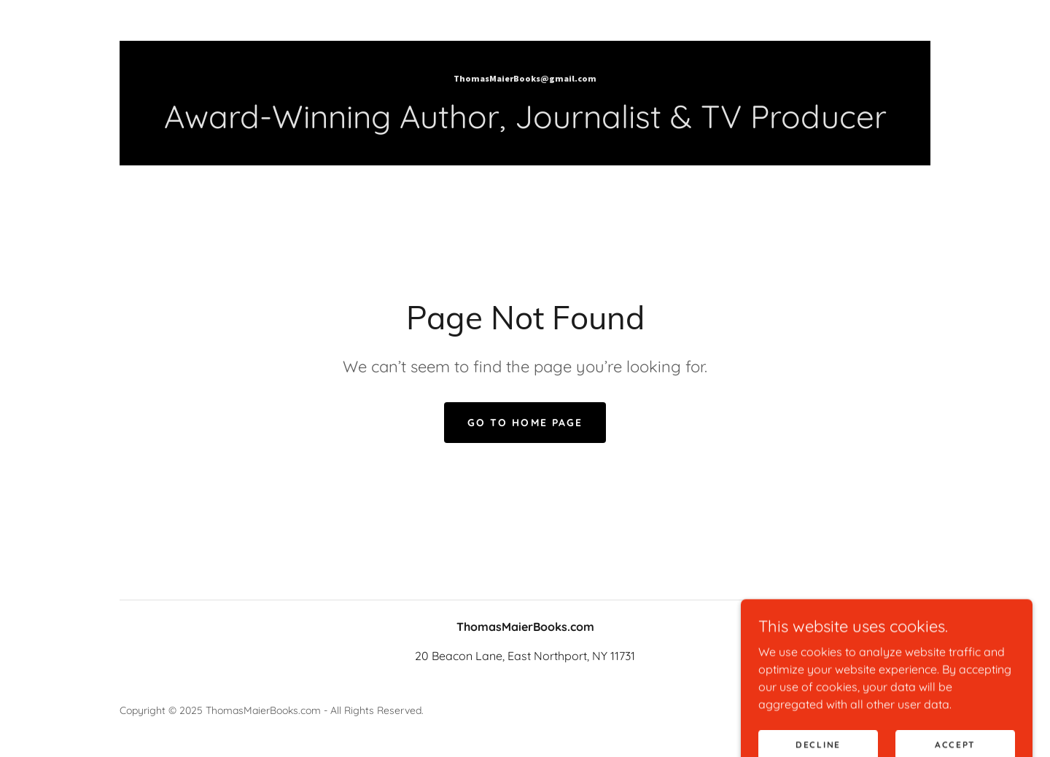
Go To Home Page (524, 422)
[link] (525, 77)
